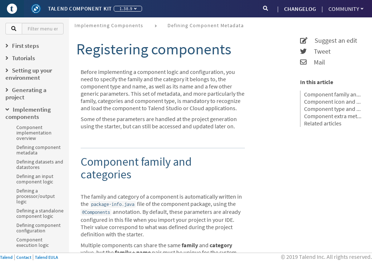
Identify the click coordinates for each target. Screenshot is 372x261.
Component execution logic (32, 242)
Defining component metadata (38, 150)
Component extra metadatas (333, 116)
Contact (23, 257)
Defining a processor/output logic (35, 196)
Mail (312, 62)
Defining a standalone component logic (40, 213)
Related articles (322, 123)
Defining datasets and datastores (39, 164)
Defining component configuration (38, 228)
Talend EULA (46, 257)
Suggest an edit (328, 40)
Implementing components (108, 25)
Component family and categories (333, 94)
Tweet (315, 51)
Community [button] (345, 8)
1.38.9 (128, 8)
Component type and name (333, 108)
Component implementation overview (34, 132)
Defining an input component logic (34, 179)
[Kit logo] (36, 8)
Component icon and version (333, 101)
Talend (6, 257)
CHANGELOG (300, 8)
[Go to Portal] (12, 8)
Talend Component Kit (80, 8)
